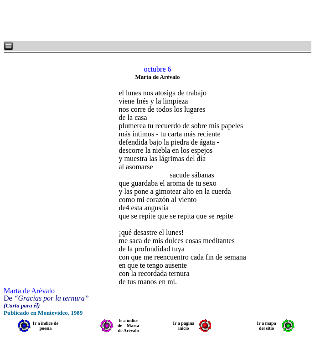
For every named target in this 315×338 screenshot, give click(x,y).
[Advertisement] (114, 20)
